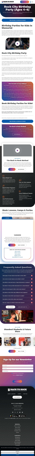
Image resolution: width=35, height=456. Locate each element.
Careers (17, 432)
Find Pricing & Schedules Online (17, 20)
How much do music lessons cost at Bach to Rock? (18, 279)
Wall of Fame (21, 351)
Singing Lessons (17, 255)
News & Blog (17, 440)
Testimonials (17, 438)
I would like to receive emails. (18, 373)
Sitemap (29, 418)
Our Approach (17, 134)
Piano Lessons (17, 251)
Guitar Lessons (17, 252)
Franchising (17, 445)
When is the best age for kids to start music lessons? (18, 289)
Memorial (17, 424)
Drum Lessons (17, 254)
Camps (19, 393)
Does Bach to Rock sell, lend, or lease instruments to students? (18, 282)
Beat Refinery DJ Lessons (17, 257)
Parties (25, 393)
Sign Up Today (24, 1)
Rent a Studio (17, 443)
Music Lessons (21, 245)
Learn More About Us (22, 307)
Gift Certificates (17, 442)
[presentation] (17, 378)
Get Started (10, 307)
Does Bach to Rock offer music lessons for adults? (18, 296)
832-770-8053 (18, 409)
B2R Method (17, 437)
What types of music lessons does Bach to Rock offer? (18, 275)
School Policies (17, 429)
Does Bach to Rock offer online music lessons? (18, 299)
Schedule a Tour (17, 430)
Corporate (17, 435)
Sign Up (12, 169)
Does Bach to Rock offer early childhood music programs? (18, 292)
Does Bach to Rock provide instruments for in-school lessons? (18, 286)
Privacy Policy (24, 418)
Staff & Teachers (17, 425)
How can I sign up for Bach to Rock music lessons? (18, 302)
